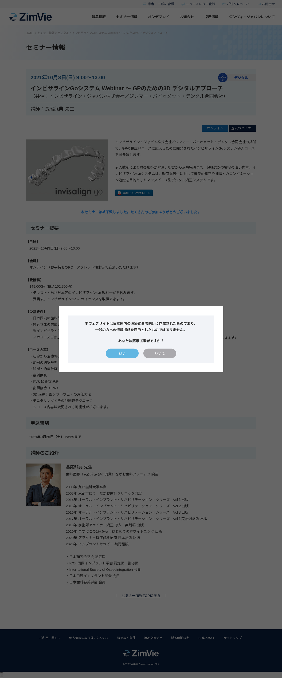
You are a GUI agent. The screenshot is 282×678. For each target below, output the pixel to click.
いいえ (160, 353)
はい (122, 353)
